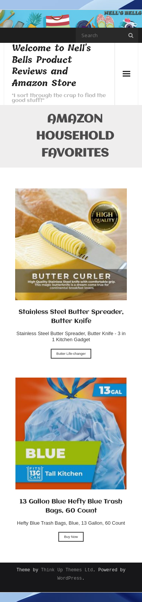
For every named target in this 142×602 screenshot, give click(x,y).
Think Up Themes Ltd (67, 570)
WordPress (69, 578)
